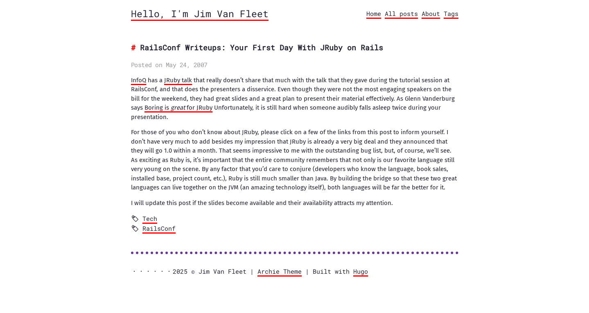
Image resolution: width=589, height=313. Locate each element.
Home (373, 13)
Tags (451, 13)
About (431, 13)
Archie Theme (279, 271)
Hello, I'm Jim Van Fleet (200, 13)
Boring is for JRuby (178, 107)
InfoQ (138, 80)
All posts (401, 13)
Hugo (360, 271)
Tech (149, 218)
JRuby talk (178, 80)
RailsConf (159, 228)
